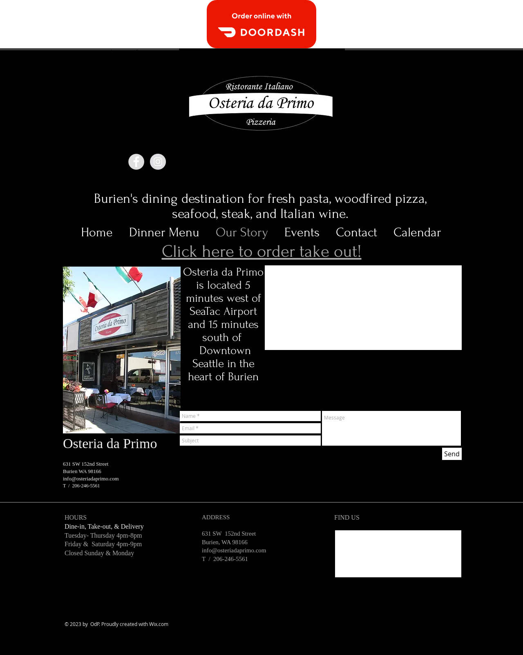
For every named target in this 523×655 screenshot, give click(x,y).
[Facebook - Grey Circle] (136, 162)
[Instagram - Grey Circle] (158, 162)
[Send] (452, 454)
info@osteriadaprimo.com (91, 479)
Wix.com (158, 624)
